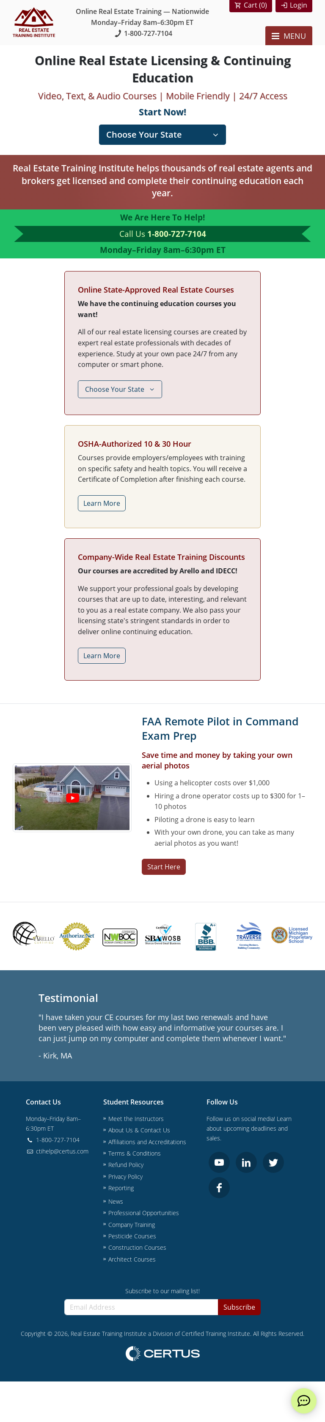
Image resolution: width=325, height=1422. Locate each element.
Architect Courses (132, 1259)
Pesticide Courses (132, 1236)
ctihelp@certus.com (57, 1151)
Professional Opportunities (143, 1213)
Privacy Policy (125, 1176)
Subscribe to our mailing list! (162, 1291)
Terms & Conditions (134, 1153)
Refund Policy (125, 1165)
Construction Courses (137, 1247)
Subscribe (239, 1307)
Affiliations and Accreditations (147, 1142)
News (115, 1201)
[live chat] (304, 1401)
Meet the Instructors (136, 1119)
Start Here (163, 866)
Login (298, 5)
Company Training (131, 1225)
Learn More (101, 503)
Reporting (121, 1188)
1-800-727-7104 (142, 33)
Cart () (255, 5)
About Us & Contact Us (139, 1130)
